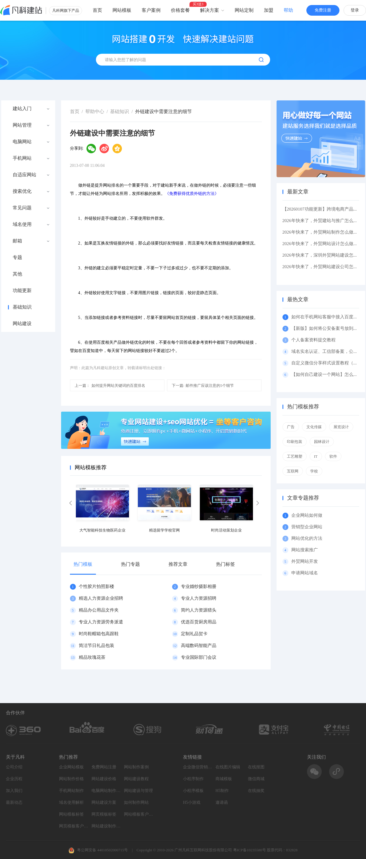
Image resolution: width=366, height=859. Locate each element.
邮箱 (17, 241)
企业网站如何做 (306, 515)
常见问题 (22, 208)
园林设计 (321, 441)
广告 (291, 427)
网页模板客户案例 (74, 826)
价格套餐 (180, 10)
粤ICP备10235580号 (249, 850)
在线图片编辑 (227, 767)
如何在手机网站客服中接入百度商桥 (326, 316)
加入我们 (14, 790)
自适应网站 (24, 174)
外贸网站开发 (304, 561)
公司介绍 (14, 767)
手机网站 (22, 158)
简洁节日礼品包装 (96, 645)
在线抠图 (256, 767)
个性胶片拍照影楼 (96, 586)
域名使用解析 (71, 802)
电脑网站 (22, 141)
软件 (333, 456)
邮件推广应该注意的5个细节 (203, 385)
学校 (314, 471)
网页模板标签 (104, 814)
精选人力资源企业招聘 (101, 598)
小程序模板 (193, 790)
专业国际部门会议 (198, 657)
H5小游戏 (191, 802)
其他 (17, 274)
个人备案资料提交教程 (313, 340)
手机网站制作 (71, 790)
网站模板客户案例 (138, 814)
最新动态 (14, 802)
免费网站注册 (104, 767)
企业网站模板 (71, 767)
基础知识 (22, 307)
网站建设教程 (136, 779)
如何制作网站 (136, 802)
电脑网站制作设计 (106, 790)
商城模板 (223, 779)
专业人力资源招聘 (198, 598)
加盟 (268, 10)
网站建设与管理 (138, 790)
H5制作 (222, 790)
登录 (355, 10)
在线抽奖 (256, 790)
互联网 (292, 471)
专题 (17, 257)
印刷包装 (294, 441)
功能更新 (22, 290)
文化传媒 (314, 427)
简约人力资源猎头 (198, 610)
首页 (97, 10)
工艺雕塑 (294, 456)
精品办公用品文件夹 (99, 610)
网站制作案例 (136, 767)
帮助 (288, 10)
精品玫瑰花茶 (92, 657)
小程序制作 (193, 779)
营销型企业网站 (306, 526)
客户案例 (151, 10)
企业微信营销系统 (198, 767)
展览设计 (341, 427)
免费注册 (323, 10)
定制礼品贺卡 (194, 633)
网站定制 (244, 10)
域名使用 (22, 224)
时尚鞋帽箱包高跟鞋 (99, 633)
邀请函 (221, 802)
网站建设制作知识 (106, 826)
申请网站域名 (304, 573)
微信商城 (256, 779)
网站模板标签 (71, 814)
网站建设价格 (104, 779)
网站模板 (121, 10)
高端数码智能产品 (198, 645)
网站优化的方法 (306, 538)
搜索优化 (22, 191)
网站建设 (22, 323)
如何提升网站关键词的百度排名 (110, 385)
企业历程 (14, 779)
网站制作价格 (71, 779)
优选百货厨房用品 (198, 622)
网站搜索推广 (304, 549)
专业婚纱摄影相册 (198, 586)
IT (316, 456)
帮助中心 (94, 111)
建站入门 (22, 108)
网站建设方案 (104, 802)
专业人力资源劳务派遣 (101, 622)
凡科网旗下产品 (65, 10)
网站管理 (22, 125)
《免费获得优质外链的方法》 (192, 193)
